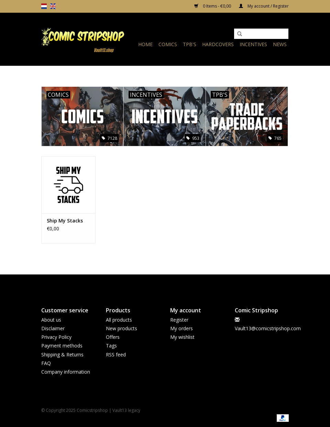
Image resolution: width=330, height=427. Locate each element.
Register (179, 319)
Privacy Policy (56, 337)
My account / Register (264, 6)
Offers (113, 337)
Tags (111, 345)
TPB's (189, 44)
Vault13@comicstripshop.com (268, 328)
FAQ (46, 363)
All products (119, 319)
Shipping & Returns (62, 354)
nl (44, 6)
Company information (65, 371)
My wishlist (182, 337)
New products (121, 328)
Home (145, 44)
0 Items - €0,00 (213, 6)
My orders (181, 328)
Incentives (253, 44)
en (53, 6)
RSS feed (116, 354)
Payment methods (61, 345)
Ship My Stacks (65, 220)
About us (51, 319)
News (280, 44)
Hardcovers (218, 44)
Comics (167, 44)
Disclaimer (53, 328)
